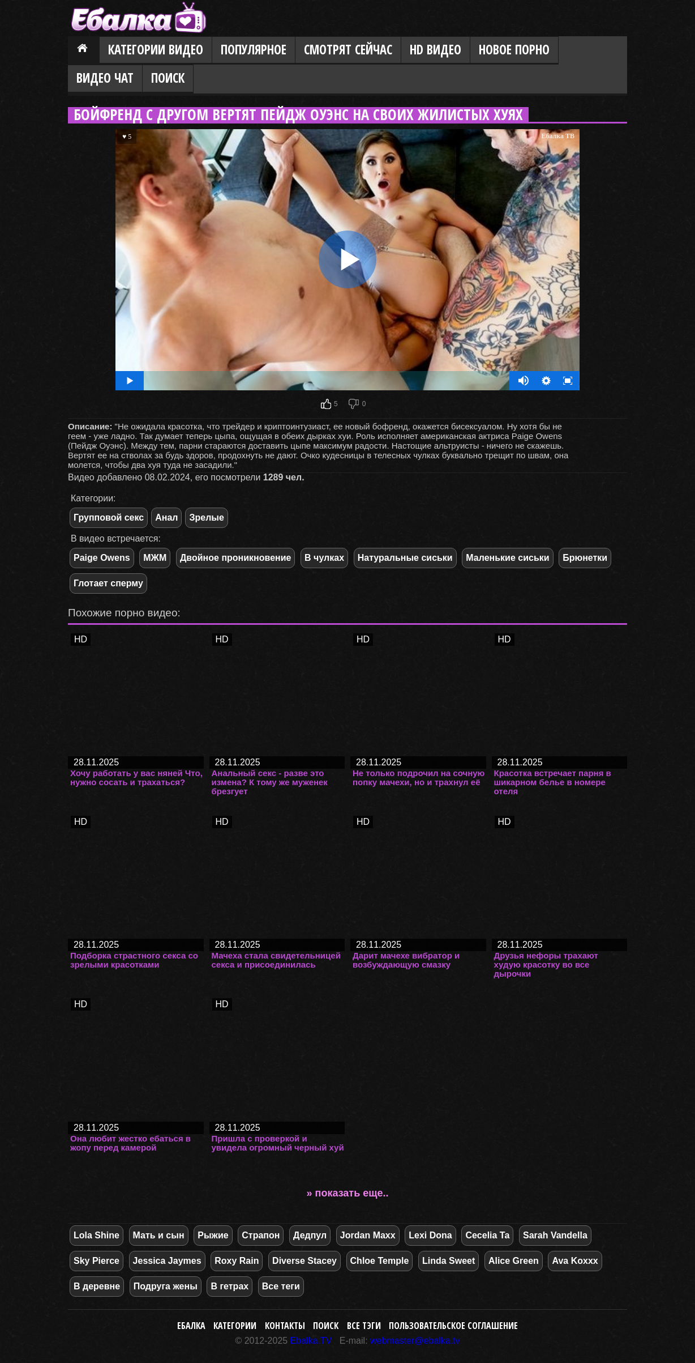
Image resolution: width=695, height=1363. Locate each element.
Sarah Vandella (555, 1235)
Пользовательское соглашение (453, 1325)
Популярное (253, 49)
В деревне (97, 1286)
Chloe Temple (379, 1261)
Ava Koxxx (575, 1261)
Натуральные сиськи (405, 558)
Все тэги (364, 1325)
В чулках (324, 558)
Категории (234, 1325)
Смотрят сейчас (348, 49)
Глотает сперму (108, 583)
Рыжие (213, 1235)
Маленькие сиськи (507, 558)
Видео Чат (105, 78)
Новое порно (514, 49)
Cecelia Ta (487, 1235)
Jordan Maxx (368, 1235)
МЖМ (154, 558)
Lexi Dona (430, 1235)
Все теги (281, 1286)
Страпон (261, 1235)
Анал (166, 517)
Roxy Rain (236, 1261)
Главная (84, 50)
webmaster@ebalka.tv (415, 1340)
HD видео (435, 49)
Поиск (168, 78)
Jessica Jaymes (167, 1261)
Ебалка (191, 1325)
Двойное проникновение (235, 558)
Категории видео (155, 49)
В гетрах (229, 1286)
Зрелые (206, 517)
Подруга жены (166, 1286)
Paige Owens (102, 558)
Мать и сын (159, 1235)
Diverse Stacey (304, 1261)
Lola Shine (96, 1235)
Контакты (285, 1325)
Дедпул (310, 1235)
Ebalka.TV (311, 1340)
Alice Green (513, 1261)
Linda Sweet (448, 1261)
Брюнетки (585, 558)
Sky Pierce (96, 1261)
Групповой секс (109, 517)
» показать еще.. (348, 1193)
